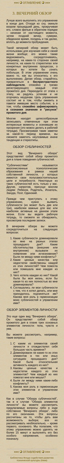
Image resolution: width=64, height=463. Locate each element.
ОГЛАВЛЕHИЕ (32, 2)
